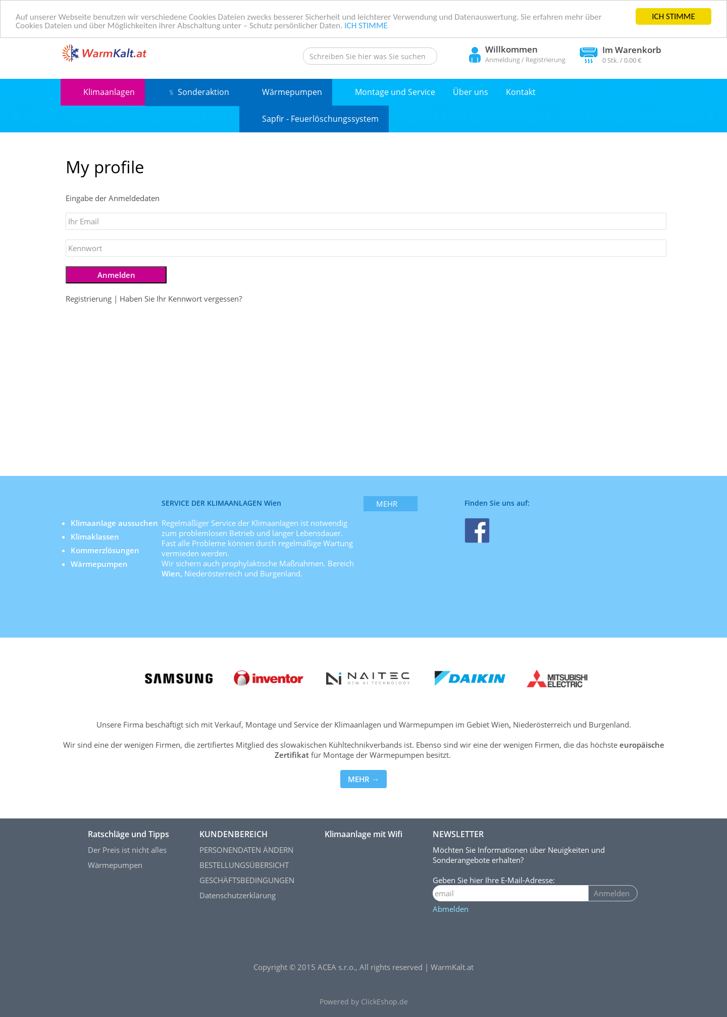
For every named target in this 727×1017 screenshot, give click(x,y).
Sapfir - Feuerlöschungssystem (320, 118)
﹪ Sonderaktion (198, 92)
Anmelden (612, 893)
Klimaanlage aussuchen (115, 523)
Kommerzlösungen (105, 550)
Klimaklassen (96, 536)
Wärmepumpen (292, 92)
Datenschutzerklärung (237, 895)
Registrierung (545, 59)
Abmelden (451, 909)
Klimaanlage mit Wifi (363, 834)
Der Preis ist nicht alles (127, 850)
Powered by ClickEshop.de (364, 1001)
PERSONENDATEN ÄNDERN (246, 850)
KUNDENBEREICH (233, 834)
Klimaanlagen (109, 92)
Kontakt (521, 92)
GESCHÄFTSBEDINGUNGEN (246, 880)
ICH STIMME (673, 16)
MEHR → (363, 779)
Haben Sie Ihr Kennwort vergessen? (181, 299)
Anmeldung (502, 59)
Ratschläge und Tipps (128, 834)
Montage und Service (395, 92)
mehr (386, 504)
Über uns (470, 92)
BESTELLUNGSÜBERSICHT (244, 865)
